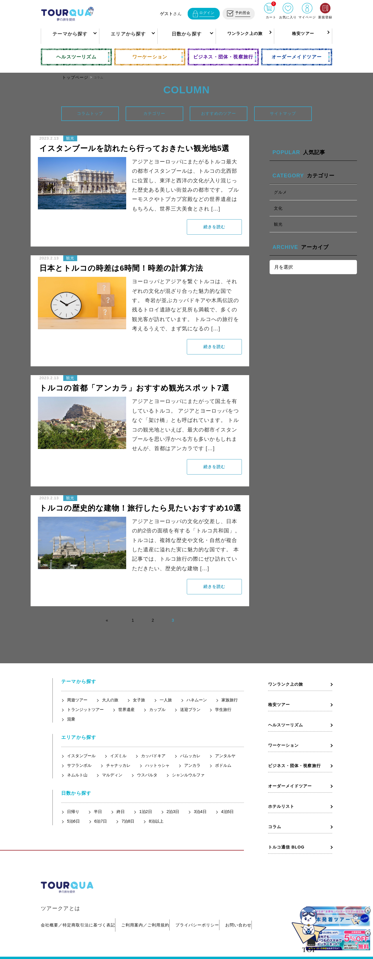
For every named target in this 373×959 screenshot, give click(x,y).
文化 (278, 208)
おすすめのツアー (218, 113)
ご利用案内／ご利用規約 (151, 910)
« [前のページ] (107, 620)
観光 (278, 224)
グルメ (280, 192)
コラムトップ (90, 113)
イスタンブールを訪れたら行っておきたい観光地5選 (134, 148)
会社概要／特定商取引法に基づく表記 (78, 910)
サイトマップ (283, 113)
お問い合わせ (256, 910)
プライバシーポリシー (209, 910)
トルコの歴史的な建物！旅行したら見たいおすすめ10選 (140, 508)
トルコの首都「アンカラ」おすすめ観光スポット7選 (134, 388)
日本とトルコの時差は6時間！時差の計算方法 (121, 268)
